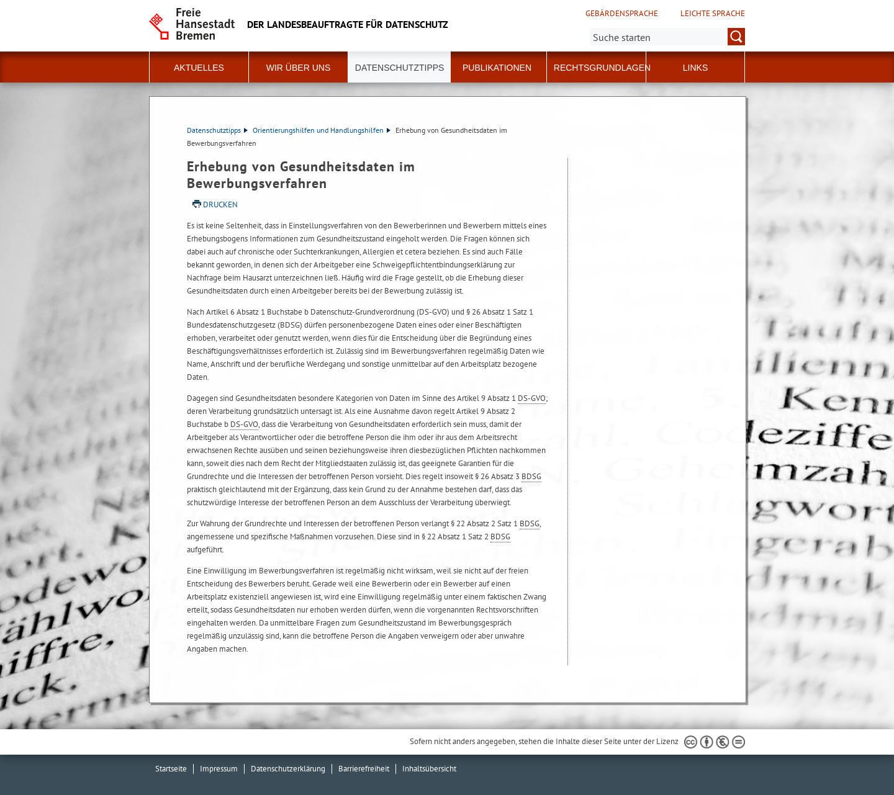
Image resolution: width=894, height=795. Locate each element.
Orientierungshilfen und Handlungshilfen (322, 130)
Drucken (220, 204)
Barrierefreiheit (363, 768)
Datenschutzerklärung (288, 768)
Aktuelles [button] (199, 68)
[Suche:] (667, 36)
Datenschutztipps (217, 130)
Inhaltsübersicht (429, 768)
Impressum (219, 768)
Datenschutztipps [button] (400, 68)
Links (695, 68)
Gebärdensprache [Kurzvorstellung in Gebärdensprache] (621, 14)
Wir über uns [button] (298, 68)
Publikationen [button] (497, 68)
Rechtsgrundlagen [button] (602, 68)
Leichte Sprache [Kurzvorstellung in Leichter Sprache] (712, 14)
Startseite (171, 768)
